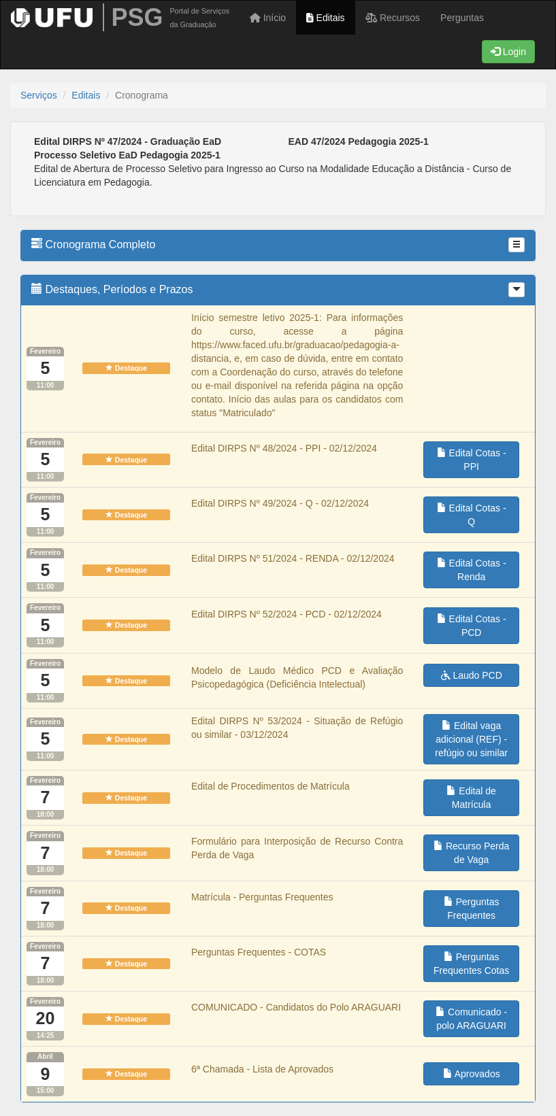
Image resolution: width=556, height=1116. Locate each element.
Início (268, 17)
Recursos (393, 17)
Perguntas (462, 17)
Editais (325, 17)
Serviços (38, 95)
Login (508, 51)
